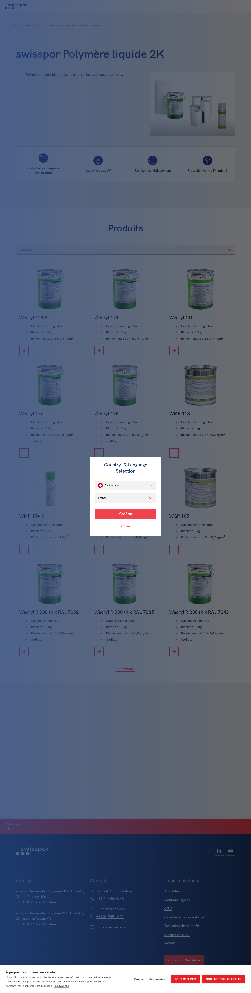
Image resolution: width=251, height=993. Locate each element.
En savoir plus (62, 985)
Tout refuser (185, 979)
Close (125, 526)
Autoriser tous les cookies (223, 979)
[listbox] (125, 485)
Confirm (125, 514)
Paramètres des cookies (149, 979)
